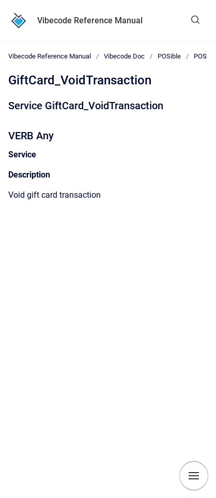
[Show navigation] (194, 476)
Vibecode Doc (124, 56)
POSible (169, 56)
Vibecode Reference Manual (90, 20)
